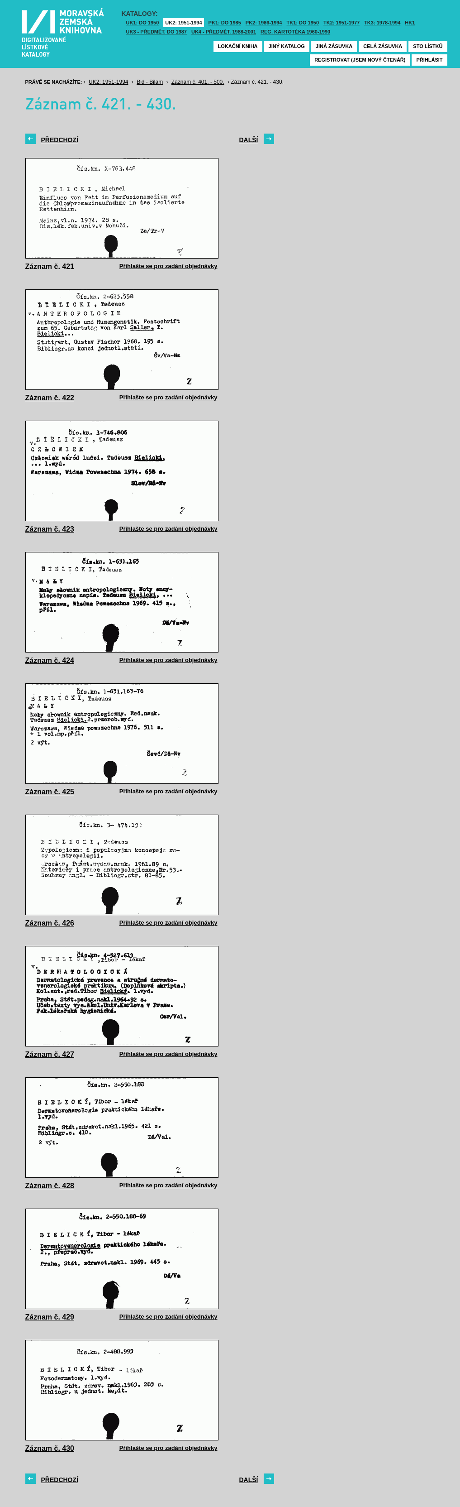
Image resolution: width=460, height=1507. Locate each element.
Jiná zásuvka (334, 46)
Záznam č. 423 (50, 529)
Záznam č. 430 (50, 1448)
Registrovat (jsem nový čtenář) (359, 59)
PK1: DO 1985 (225, 22)
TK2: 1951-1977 (341, 22)
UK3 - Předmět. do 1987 (156, 31)
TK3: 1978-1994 (382, 22)
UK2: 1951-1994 (183, 22)
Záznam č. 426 (50, 923)
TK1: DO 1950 (303, 22)
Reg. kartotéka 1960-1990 (295, 31)
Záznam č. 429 (50, 1317)
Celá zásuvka (382, 46)
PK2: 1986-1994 (264, 22)
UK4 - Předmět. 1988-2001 (223, 31)
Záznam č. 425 (50, 792)
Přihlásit (429, 59)
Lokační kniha (238, 46)
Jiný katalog (287, 46)
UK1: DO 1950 (142, 22)
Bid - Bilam (150, 82)
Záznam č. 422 (50, 398)
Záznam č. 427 (50, 1054)
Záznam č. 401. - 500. (197, 82)
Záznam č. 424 (50, 660)
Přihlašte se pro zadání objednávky (168, 266)
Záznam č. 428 (50, 1186)
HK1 (410, 22)
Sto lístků (427, 46)
